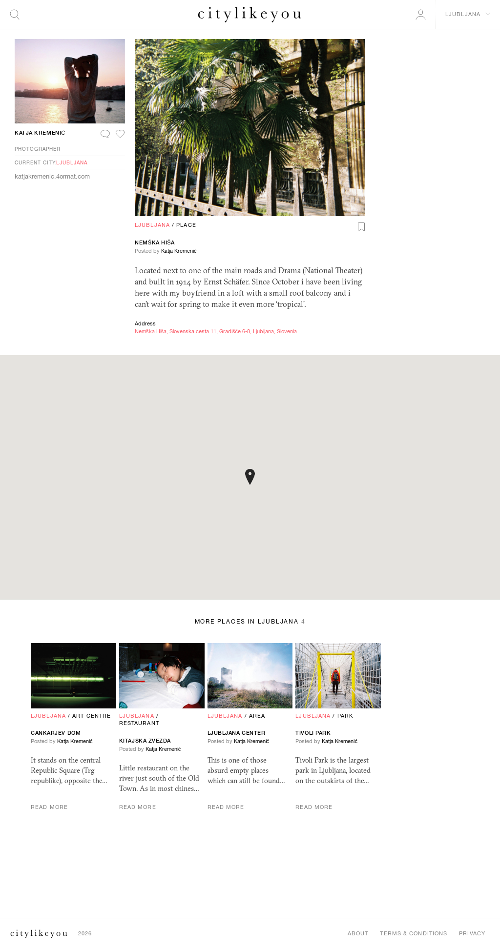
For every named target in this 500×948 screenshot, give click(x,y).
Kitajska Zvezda (145, 741)
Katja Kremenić (179, 251)
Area (257, 716)
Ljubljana (152, 225)
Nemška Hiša (155, 242)
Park (345, 716)
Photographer (38, 149)
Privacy (472, 933)
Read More (49, 807)
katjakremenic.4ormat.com (52, 176)
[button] (250, 477)
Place (186, 225)
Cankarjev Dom (56, 733)
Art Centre (91, 716)
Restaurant (139, 723)
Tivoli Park (313, 733)
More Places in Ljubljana (250, 621)
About (358, 933)
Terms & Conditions (413, 933)
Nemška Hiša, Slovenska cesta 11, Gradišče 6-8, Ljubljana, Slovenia (216, 331)
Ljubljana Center (237, 733)
